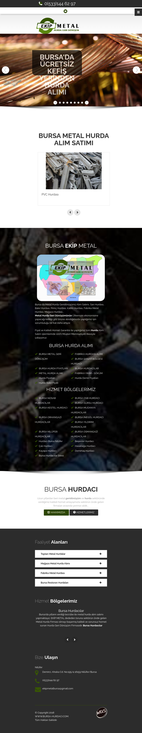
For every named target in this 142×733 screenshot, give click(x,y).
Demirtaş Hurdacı (82, 450)
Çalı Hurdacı (43, 446)
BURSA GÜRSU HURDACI (87, 403)
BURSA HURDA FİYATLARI (51, 368)
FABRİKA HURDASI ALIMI (87, 354)
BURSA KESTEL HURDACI (51, 407)
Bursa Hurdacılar (71, 611)
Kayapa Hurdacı (45, 450)
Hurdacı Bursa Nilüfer (49, 441)
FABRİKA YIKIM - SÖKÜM (87, 373)
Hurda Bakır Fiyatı (46, 382)
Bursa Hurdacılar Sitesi (49, 455)
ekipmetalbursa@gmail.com (84, 11)
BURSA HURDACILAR (85, 368)
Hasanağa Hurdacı (83, 446)
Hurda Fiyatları (45, 378)
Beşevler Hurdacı (82, 441)
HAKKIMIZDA (56, 512)
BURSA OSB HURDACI (85, 398)
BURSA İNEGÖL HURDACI (87, 417)
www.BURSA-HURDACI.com (51, 716)
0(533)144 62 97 (60, 3)
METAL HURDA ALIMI (48, 373)
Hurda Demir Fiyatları (84, 378)
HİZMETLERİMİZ (83, 512)
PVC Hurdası (50, 194)
